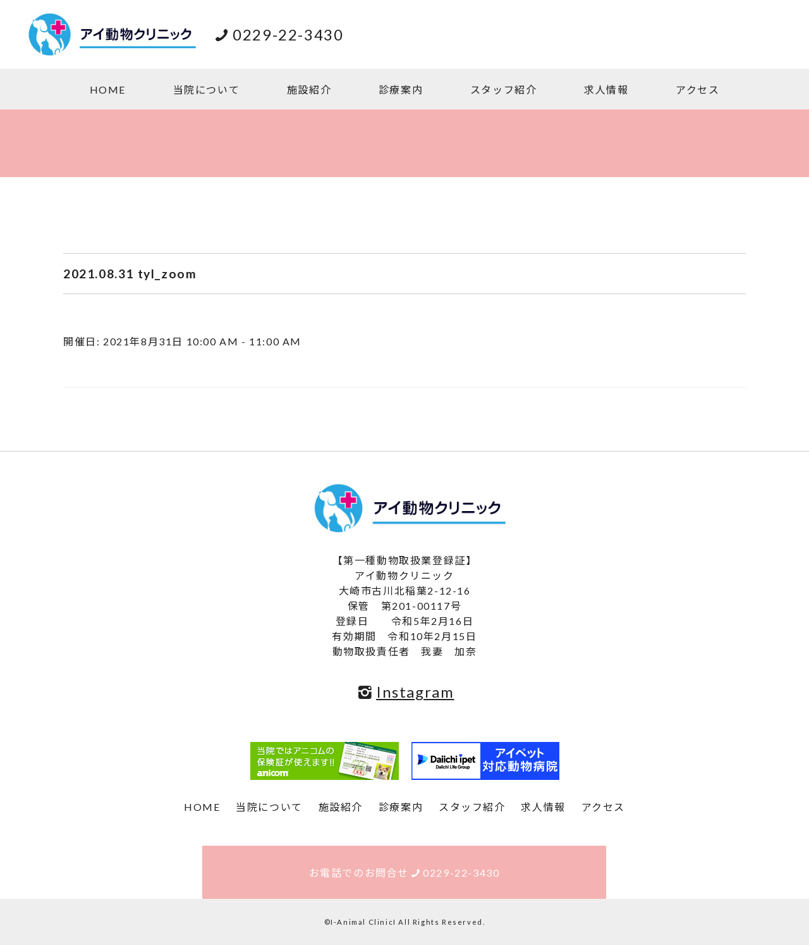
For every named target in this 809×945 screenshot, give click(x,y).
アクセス (697, 89)
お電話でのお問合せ (404, 873)
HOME (108, 89)
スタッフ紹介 (503, 89)
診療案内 (401, 89)
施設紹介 (309, 89)
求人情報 (606, 89)
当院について (206, 89)
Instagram (404, 691)
